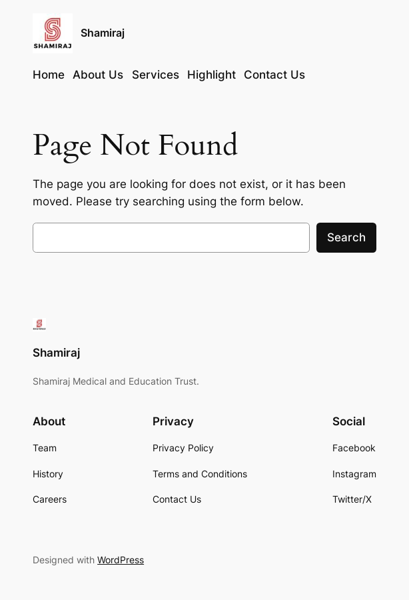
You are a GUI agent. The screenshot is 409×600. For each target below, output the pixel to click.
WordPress (120, 559)
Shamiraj (103, 33)
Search (346, 237)
